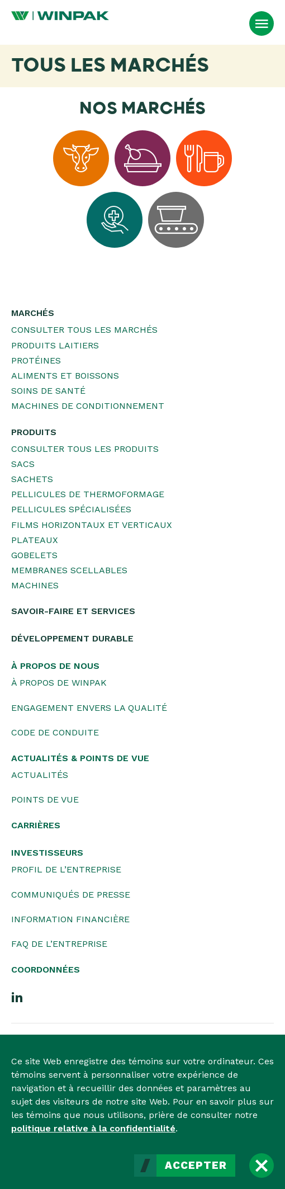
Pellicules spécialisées (71, 509)
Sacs (23, 464)
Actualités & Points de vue (80, 758)
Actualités (39, 775)
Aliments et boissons (65, 375)
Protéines (36, 360)
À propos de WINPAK (59, 682)
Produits (33, 432)
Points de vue (45, 799)
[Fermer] (261, 1165)
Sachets (32, 479)
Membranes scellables (69, 570)
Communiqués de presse (70, 894)
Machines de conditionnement (87, 405)
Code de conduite (55, 732)
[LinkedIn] (17, 996)
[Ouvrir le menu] (261, 23)
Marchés (32, 313)
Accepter (196, 1165)
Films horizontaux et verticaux (91, 525)
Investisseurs (47, 852)
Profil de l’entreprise (66, 869)
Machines (35, 585)
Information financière (70, 919)
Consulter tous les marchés (84, 329)
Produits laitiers (55, 345)
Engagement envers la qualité (89, 707)
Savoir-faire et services (73, 611)
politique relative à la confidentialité (93, 1128)
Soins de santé (48, 390)
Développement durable (72, 638)
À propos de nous (55, 665)
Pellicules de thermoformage (87, 494)
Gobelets (34, 555)
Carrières (35, 825)
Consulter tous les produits (85, 448)
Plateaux (34, 540)
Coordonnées (45, 969)
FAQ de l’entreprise (59, 943)
